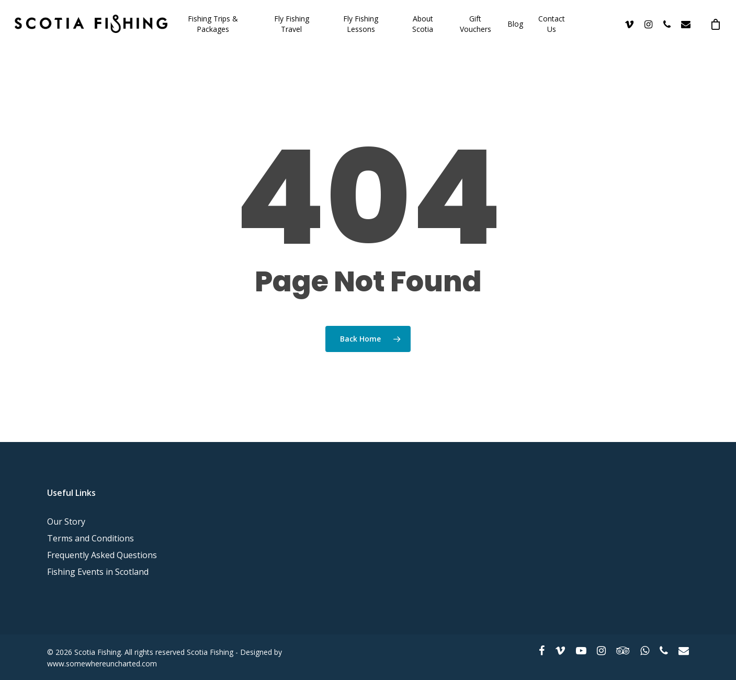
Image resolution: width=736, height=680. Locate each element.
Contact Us (551, 24)
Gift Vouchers (475, 24)
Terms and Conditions (90, 538)
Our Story (66, 521)
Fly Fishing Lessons (360, 24)
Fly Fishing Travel (291, 24)
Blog (515, 24)
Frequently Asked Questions (102, 555)
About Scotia (422, 24)
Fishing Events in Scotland (98, 571)
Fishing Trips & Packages (213, 24)
